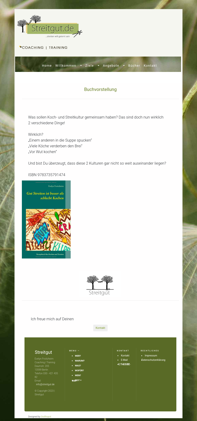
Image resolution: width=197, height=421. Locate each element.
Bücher (134, 65)
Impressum (151, 355)
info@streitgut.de (45, 384)
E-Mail (124, 360)
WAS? (78, 365)
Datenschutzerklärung (153, 360)
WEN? (78, 375)
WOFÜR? (79, 370)
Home (47, 65)
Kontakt (150, 65)
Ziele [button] (91, 65)
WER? (78, 355)
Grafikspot (46, 416)
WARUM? (80, 360)
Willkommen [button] (67, 65)
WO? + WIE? (77, 380)
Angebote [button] (112, 65)
